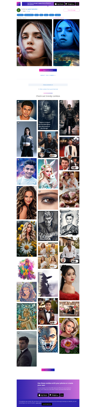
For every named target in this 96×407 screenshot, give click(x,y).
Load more (48, 370)
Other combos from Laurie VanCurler (48, 89)
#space (46, 15)
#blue (41, 15)
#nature (52, 15)
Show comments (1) (48, 85)
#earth (36, 15)
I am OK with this (47, 404)
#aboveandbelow (29, 15)
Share (71, 10)
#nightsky (57, 15)
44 (28, 11)
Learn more (38, 403)
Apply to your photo (48, 70)
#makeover (20, 15)
